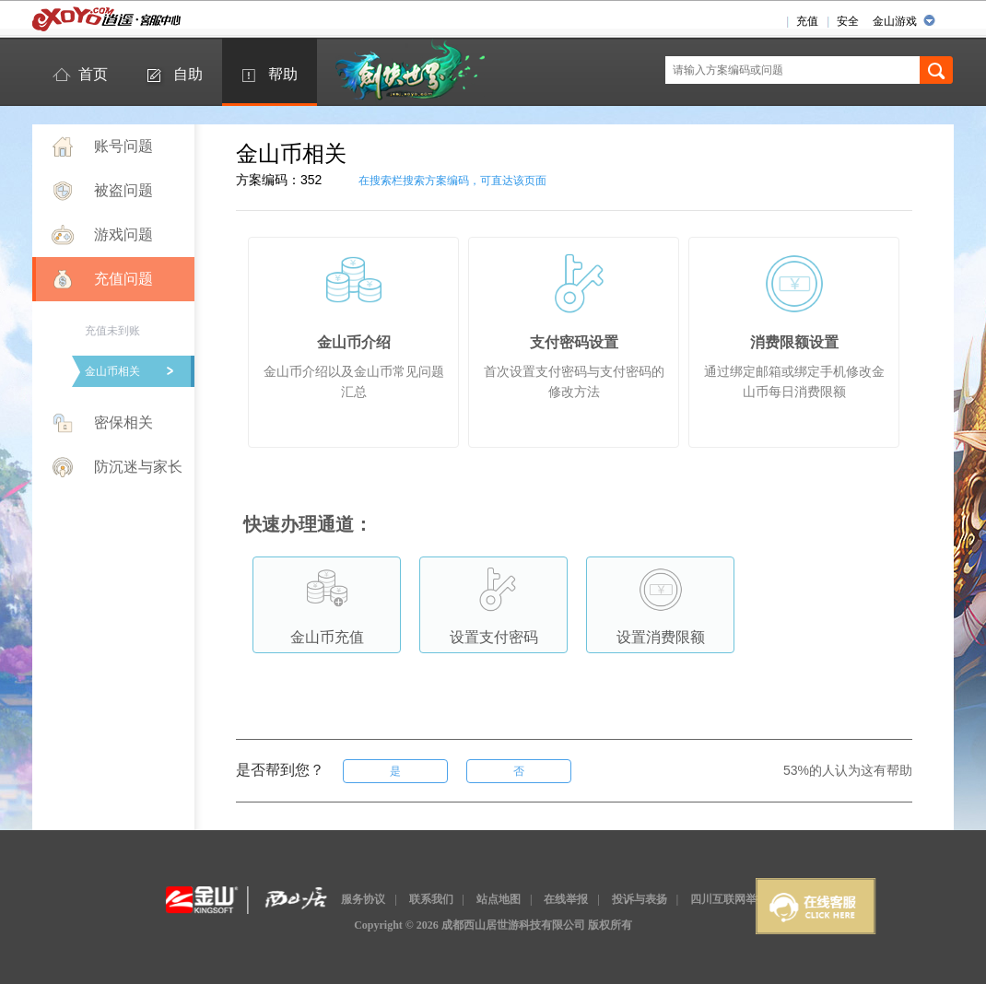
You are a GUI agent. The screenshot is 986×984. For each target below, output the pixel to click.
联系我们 (431, 899)
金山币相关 (112, 371)
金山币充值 (327, 601)
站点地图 (498, 899)
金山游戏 (895, 21)
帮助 (283, 74)
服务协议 (363, 899)
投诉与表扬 (639, 899)
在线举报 (566, 899)
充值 (807, 21)
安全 (848, 21)
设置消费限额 (660, 601)
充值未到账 (112, 330)
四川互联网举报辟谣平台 (751, 899)
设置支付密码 (494, 601)
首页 (93, 74)
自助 (188, 74)
